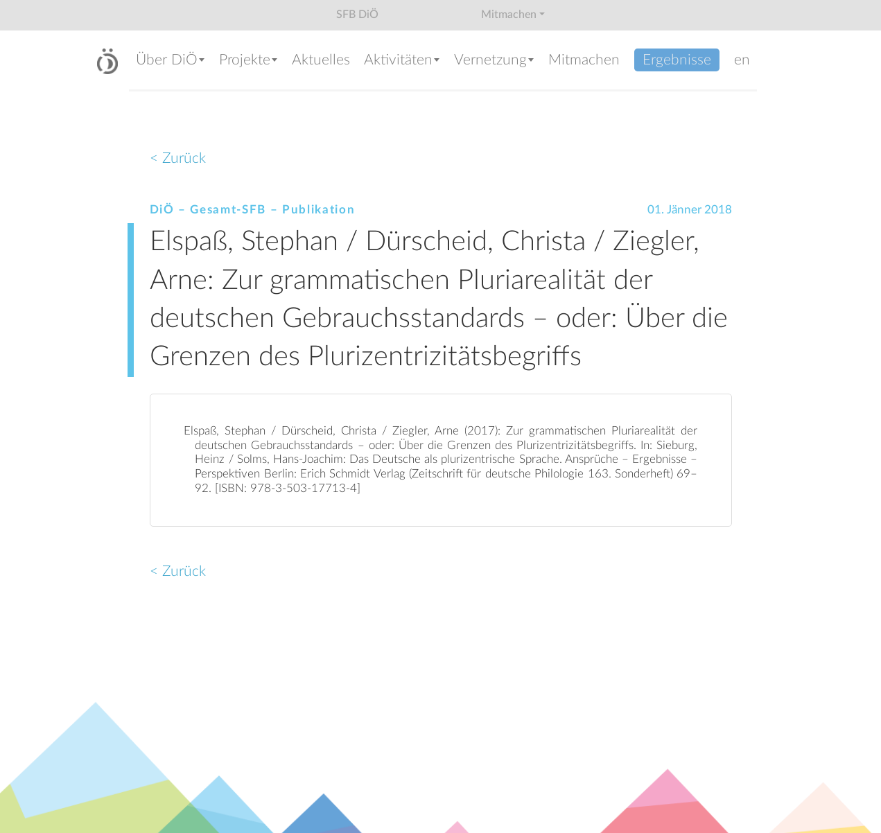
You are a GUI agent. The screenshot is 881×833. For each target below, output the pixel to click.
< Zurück (178, 158)
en (742, 60)
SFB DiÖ (357, 14)
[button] (170, 61)
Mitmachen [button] (509, 14)
